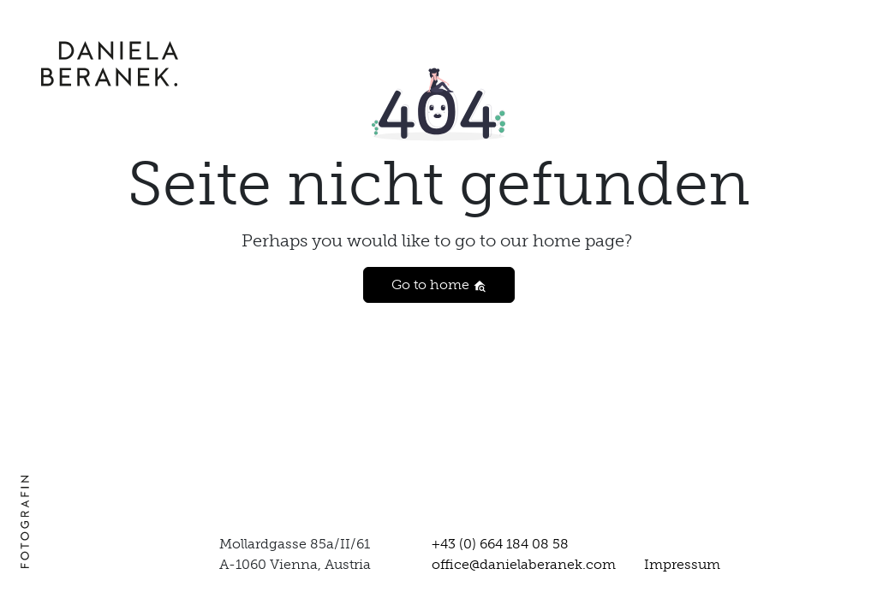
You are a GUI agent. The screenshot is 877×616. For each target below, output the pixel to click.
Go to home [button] (438, 284)
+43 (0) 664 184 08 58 (500, 544)
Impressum (682, 564)
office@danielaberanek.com (524, 564)
